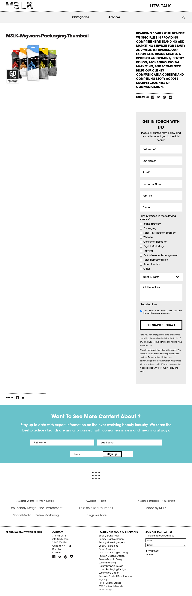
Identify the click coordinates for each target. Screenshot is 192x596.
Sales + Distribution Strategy (159, 232)
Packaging (149, 228)
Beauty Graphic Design (111, 539)
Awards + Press (96, 501)
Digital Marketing (153, 246)
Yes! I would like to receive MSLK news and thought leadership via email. (162, 311)
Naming (148, 250)
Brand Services (107, 549)
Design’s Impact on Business (155, 501)
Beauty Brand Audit (109, 535)
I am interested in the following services (158, 218)
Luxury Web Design (109, 572)
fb (152, 97)
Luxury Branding (107, 562)
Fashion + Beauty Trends (96, 508)
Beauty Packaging (108, 545)
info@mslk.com (60, 539)
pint (164, 97)
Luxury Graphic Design (111, 566)
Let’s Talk (160, 5)
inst (170, 97)
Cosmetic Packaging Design (114, 552)
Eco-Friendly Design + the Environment (36, 508)
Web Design (105, 589)
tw (158, 97)
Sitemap (150, 554)
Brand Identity (151, 264)
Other (146, 268)
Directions (57, 549)
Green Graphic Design (111, 559)
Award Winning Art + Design (36, 501)
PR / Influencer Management (160, 255)
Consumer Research (155, 241)
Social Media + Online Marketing (36, 515)
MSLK (19, 6)
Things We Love (95, 515)
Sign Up (127, 454)
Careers (56, 552)
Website (148, 237)
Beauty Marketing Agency (113, 542)
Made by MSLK (156, 508)
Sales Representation (155, 259)
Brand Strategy (152, 223)
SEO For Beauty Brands (111, 586)
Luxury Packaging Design (112, 569)
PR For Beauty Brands (110, 582)
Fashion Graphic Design (111, 555)
